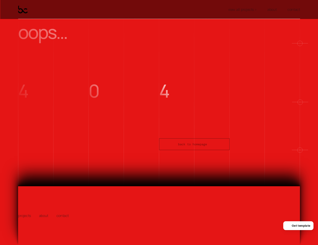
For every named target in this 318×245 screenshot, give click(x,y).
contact (294, 9)
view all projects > (242, 9)
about (272, 9)
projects (24, 215)
